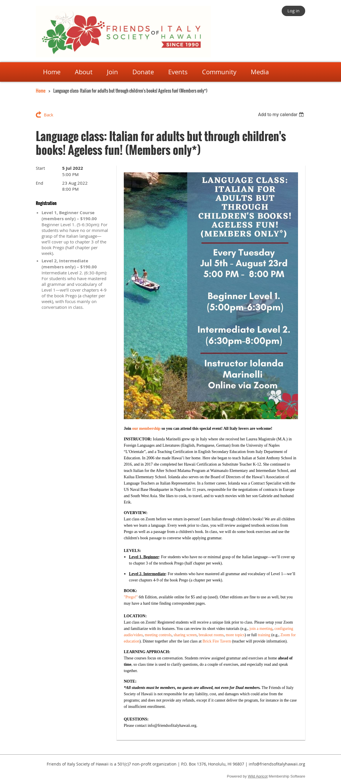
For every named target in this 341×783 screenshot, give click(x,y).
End (39, 183)
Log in (293, 10)
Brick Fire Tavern (217, 641)
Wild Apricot (258, 776)
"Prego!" (131, 597)
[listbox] (281, 114)
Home (41, 90)
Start (40, 168)
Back (48, 115)
